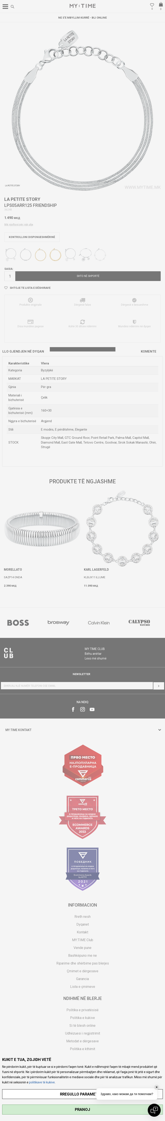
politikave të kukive (42, 1082)
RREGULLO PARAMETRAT (82, 1094)
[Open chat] (154, 1110)
